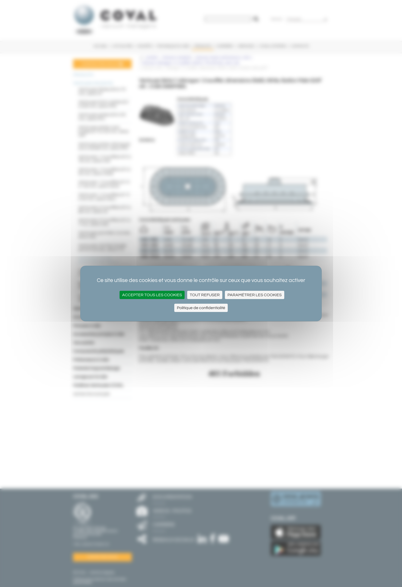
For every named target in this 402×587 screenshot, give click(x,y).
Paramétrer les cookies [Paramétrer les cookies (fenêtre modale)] (254, 295)
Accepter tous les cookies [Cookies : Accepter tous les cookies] (152, 295)
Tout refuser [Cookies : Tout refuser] (205, 295)
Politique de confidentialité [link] (201, 308)
